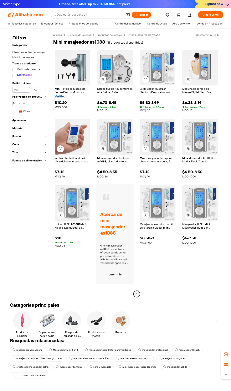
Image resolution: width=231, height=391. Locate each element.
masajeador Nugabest (173, 358)
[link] (226, 354)
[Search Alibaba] (88, 15)
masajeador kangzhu (69, 366)
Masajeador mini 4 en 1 (63, 349)
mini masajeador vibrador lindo (137, 366)
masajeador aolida (175, 366)
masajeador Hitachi (187, 349)
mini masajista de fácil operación (89, 358)
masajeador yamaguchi (27, 349)
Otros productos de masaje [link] (144, 34)
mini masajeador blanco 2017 (133, 358)
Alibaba (57, 34)
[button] (128, 14)
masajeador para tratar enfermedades (108, 349)
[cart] (179, 15)
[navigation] (29, 165)
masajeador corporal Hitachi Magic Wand (37, 358)
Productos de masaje (109, 34)
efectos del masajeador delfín (31, 366)
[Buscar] (141, 15)
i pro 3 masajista (100, 366)
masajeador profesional (153, 349)
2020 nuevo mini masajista (29, 375)
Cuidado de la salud (79, 34)
